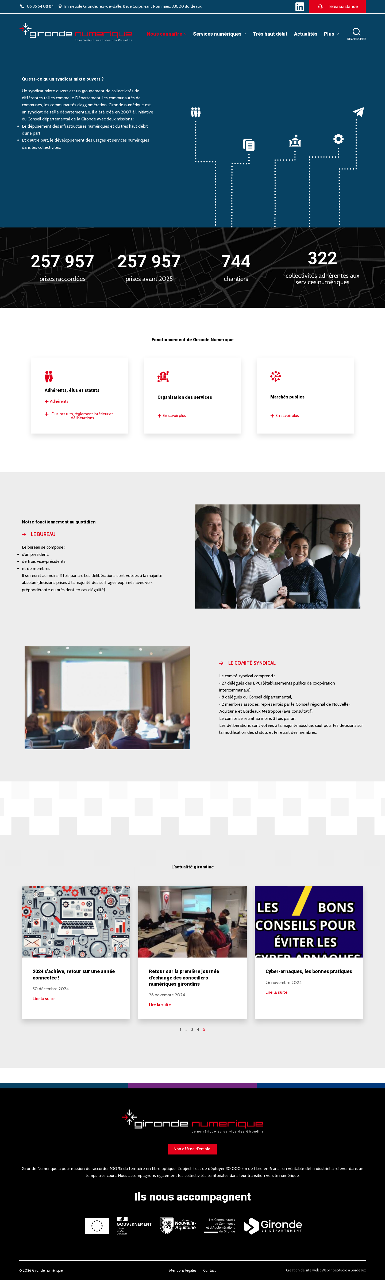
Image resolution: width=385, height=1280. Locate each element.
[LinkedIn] (299, 6)
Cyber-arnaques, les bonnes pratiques (308, 971)
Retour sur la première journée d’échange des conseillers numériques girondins (184, 977)
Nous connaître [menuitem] (167, 34)
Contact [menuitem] (209, 1270)
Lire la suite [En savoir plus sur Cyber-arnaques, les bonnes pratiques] (276, 992)
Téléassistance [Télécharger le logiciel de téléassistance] (337, 6)
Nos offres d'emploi (192, 1148)
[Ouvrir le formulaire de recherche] (356, 34)
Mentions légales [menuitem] (183, 1270)
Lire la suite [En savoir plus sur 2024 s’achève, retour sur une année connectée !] (44, 998)
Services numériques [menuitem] (220, 34)
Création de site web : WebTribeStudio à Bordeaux (326, 1270)
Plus (332, 34)
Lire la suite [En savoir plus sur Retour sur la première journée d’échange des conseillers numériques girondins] (160, 1004)
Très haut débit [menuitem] (270, 34)
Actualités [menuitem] (305, 34)
